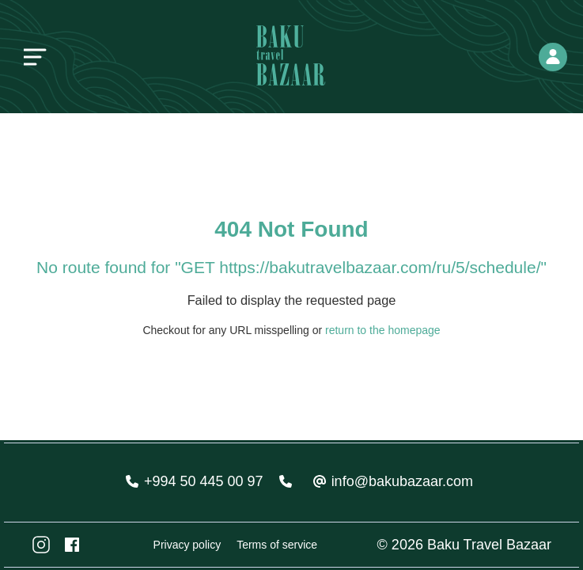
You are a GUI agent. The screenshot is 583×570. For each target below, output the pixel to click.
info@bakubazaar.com (402, 481)
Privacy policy (187, 544)
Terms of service (277, 544)
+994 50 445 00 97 (203, 481)
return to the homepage (383, 330)
